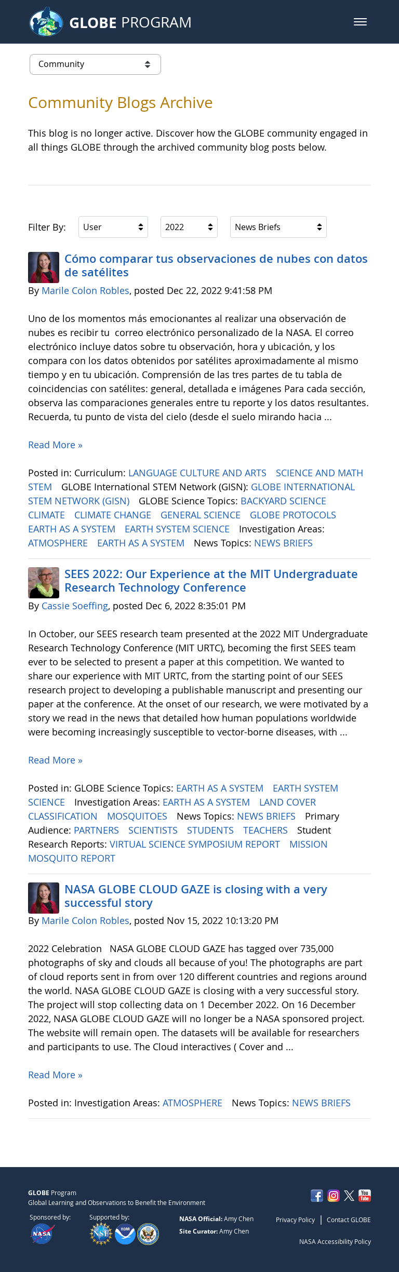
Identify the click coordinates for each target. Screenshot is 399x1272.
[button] (360, 22)
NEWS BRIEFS (284, 543)
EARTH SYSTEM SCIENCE (178, 529)
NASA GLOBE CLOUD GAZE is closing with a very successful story (195, 896)
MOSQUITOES (138, 816)
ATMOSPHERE (59, 543)
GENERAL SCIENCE (202, 514)
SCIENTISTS (154, 830)
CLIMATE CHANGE (114, 514)
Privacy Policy (295, 1219)
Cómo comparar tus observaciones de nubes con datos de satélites (216, 265)
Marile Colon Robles (85, 290)
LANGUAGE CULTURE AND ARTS (198, 472)
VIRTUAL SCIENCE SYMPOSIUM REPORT (196, 844)
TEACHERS (266, 830)
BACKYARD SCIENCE (285, 500)
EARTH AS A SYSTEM (73, 529)
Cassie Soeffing (75, 605)
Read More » (55, 444)
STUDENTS (211, 830)
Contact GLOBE (349, 1219)
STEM (41, 486)
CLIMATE (48, 514)
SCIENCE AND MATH (321, 472)
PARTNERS (98, 830)
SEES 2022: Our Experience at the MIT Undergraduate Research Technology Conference (211, 580)
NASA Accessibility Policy (335, 1241)
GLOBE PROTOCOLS (294, 514)
